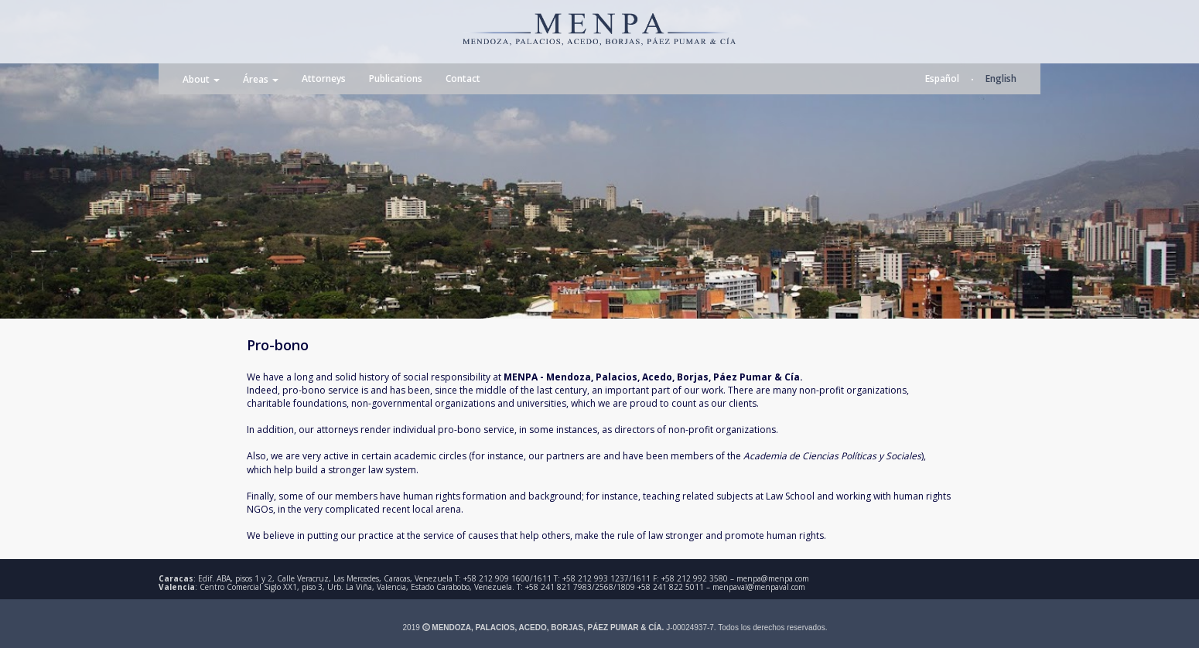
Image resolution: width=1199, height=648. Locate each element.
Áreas (260, 79)
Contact (463, 78)
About (201, 79)
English (1001, 78)
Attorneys (324, 78)
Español (942, 78)
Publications (395, 78)
